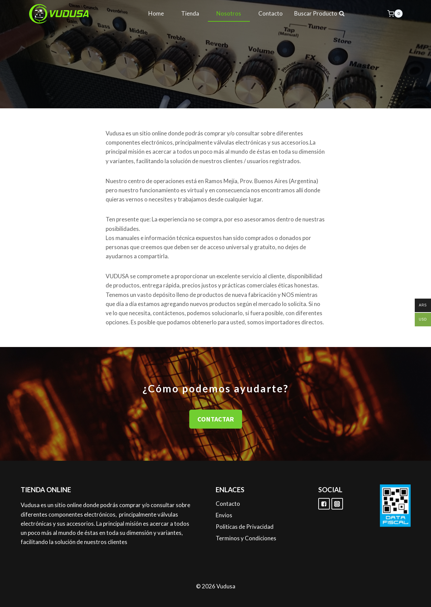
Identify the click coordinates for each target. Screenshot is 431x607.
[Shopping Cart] (395, 13)
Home (156, 13)
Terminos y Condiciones (246, 538)
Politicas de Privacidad (245, 526)
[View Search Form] (320, 13)
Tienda (190, 13)
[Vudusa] (59, 13)
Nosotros (228, 13)
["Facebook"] (324, 504)
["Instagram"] (337, 504)
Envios (224, 515)
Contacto (270, 13)
